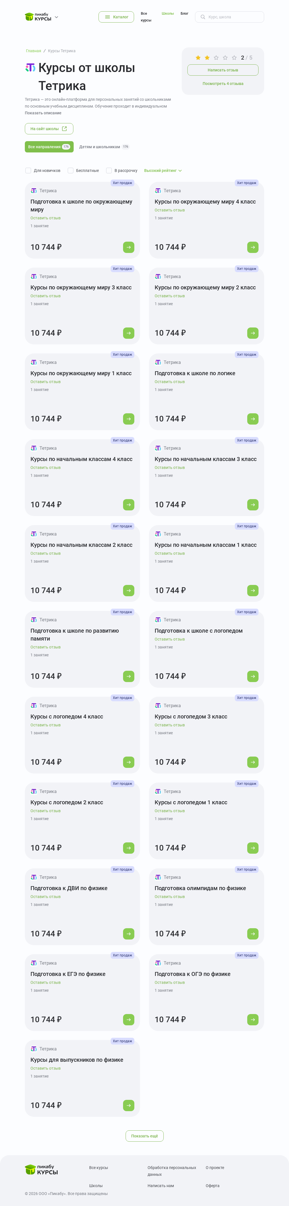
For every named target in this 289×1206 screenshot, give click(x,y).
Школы (168, 13)
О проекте (215, 1167)
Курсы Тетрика (62, 51)
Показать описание (43, 113)
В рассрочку (126, 170)
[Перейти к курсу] (128, 247)
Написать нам (161, 1185)
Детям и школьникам (104, 147)
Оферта (213, 1185)
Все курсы (146, 16)
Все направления (49, 147)
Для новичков (47, 170)
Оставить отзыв (45, 218)
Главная (33, 51)
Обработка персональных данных (172, 1171)
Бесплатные (87, 170)
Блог (184, 13)
